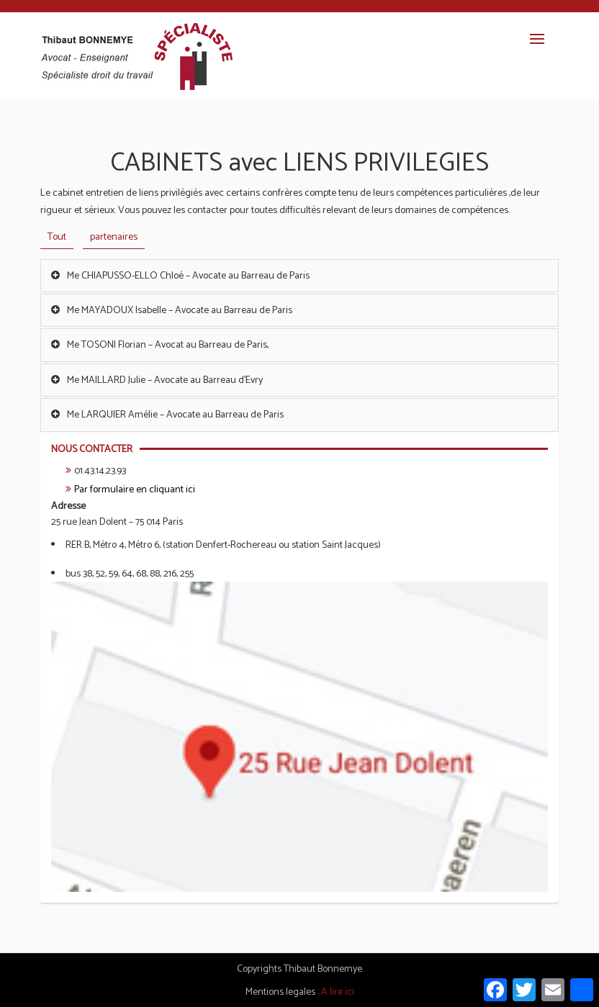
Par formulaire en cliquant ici (134, 490)
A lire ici (337, 992)
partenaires (114, 237)
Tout (57, 237)
